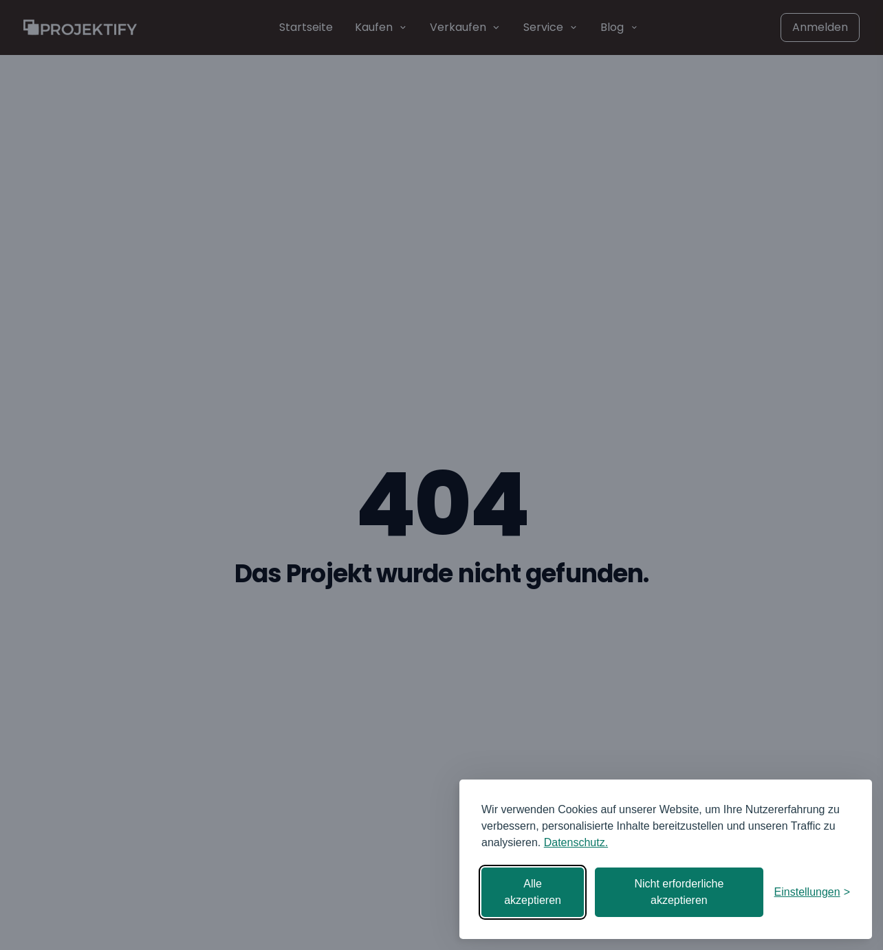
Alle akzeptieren (532, 892)
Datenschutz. (576, 842)
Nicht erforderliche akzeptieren (678, 892)
